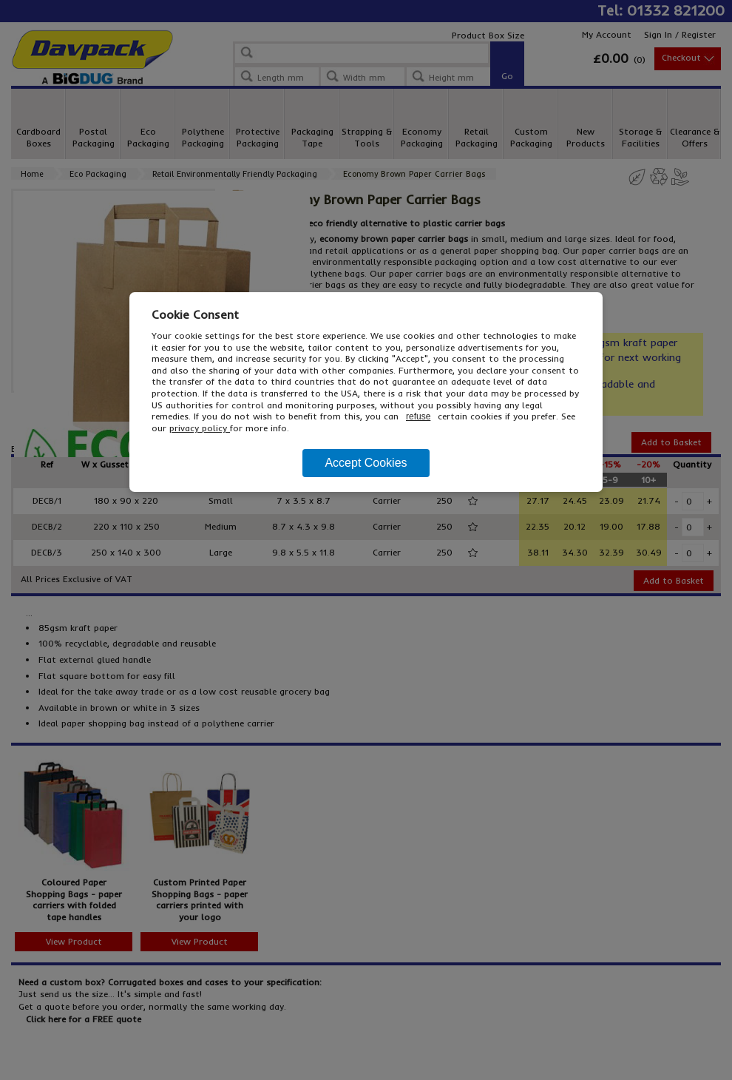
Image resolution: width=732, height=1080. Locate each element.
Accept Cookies (366, 462)
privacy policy (199, 427)
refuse (418, 416)
